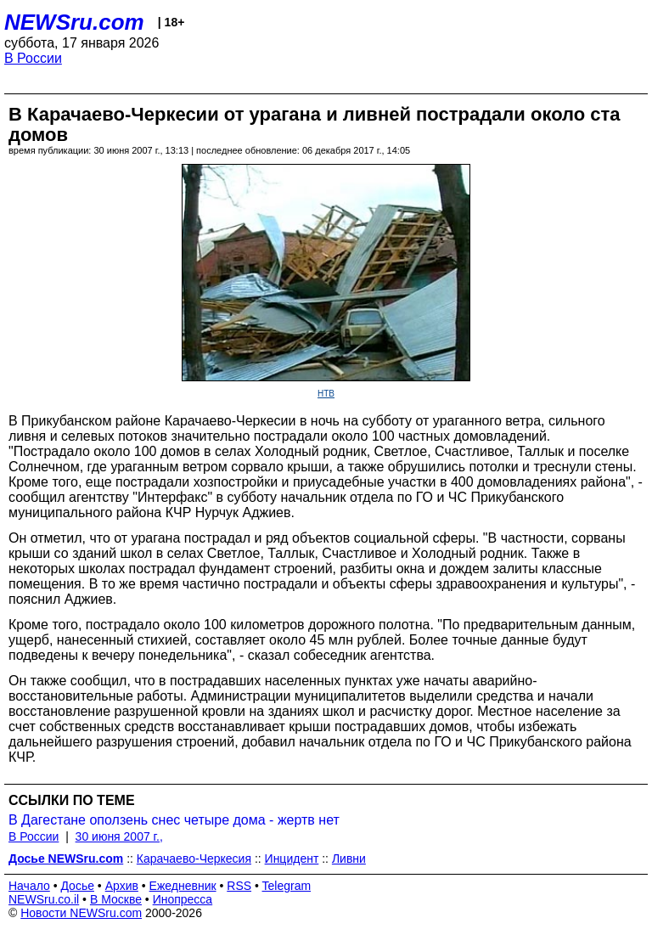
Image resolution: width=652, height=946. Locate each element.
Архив (121, 886)
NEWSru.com (74, 22)
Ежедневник (182, 886)
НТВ (326, 393)
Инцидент (292, 858)
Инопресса (183, 899)
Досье (77, 886)
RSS (239, 886)
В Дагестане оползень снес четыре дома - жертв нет (174, 820)
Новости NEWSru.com (81, 913)
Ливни (349, 858)
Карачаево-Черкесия (194, 858)
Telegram (287, 886)
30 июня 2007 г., (119, 836)
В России (33, 58)
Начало (29, 886)
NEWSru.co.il (43, 899)
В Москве (116, 899)
